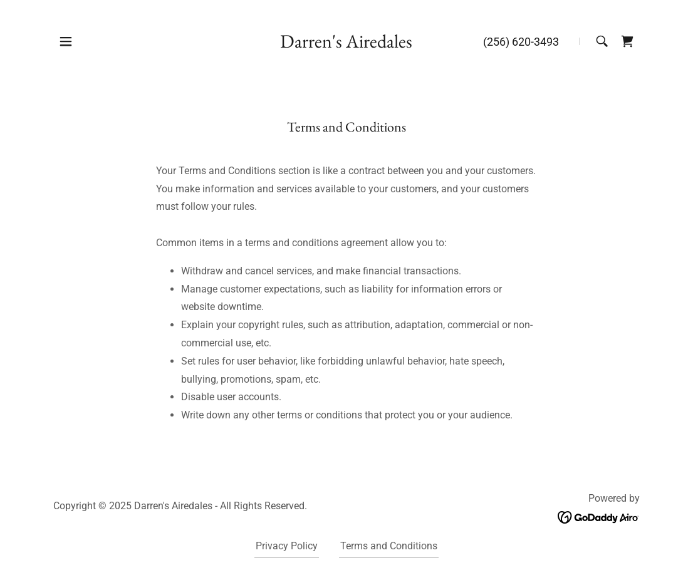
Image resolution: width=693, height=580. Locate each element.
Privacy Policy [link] (287, 546)
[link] (346, 44)
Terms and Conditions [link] (388, 546)
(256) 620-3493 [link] (521, 41)
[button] (65, 41)
